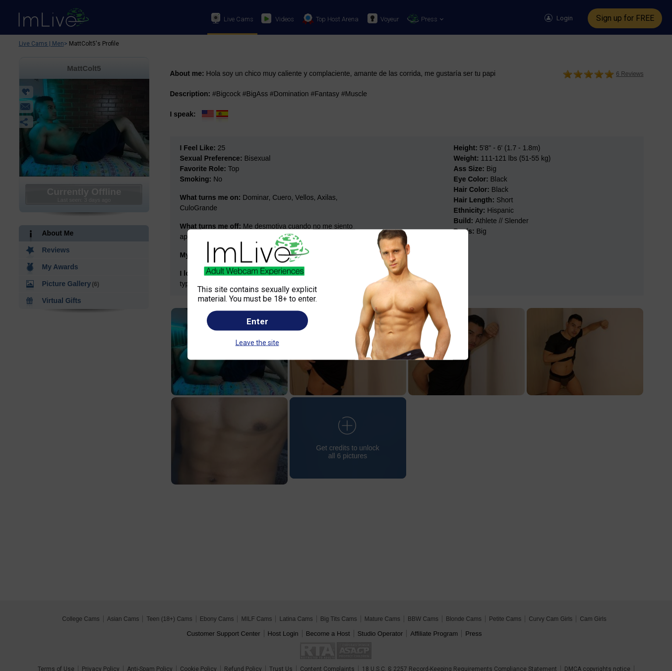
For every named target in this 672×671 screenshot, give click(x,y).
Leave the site (257, 342)
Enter (257, 321)
